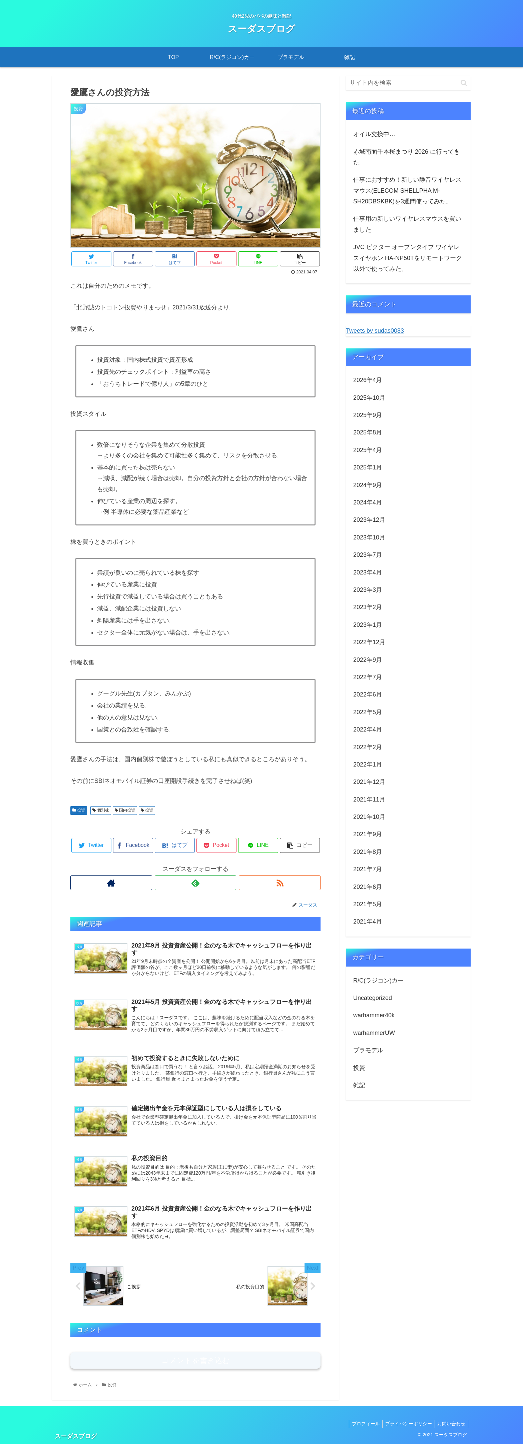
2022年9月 (367, 659)
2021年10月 (369, 817)
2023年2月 (367, 607)
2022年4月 (367, 729)
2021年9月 (367, 834)
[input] (408, 83)
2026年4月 (367, 380)
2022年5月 (367, 712)
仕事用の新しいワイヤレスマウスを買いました (407, 224)
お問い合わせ (451, 1426)
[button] (464, 83)
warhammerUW (374, 1033)
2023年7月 (367, 554)
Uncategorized (372, 998)
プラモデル (368, 1050)
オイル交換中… (374, 134)
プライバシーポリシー (406, 1426)
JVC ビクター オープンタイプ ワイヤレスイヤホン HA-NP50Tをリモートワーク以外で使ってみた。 (407, 258)
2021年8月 (367, 852)
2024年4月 (367, 502)
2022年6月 (367, 694)
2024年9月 (367, 485)
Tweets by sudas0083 (375, 330)
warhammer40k (374, 1015)
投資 (78, 810)
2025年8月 (367, 432)
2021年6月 (367, 887)
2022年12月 (369, 642)
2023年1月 (367, 624)
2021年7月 (367, 869)
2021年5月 (367, 904)
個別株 (100, 810)
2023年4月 (367, 572)
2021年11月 (369, 799)
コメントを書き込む (195, 1363)
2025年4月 (367, 450)
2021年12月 (369, 782)
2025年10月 (369, 397)
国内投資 (125, 810)
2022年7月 (367, 677)
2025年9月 (367, 415)
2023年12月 (369, 519)
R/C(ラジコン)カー (378, 980)
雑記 (359, 1085)
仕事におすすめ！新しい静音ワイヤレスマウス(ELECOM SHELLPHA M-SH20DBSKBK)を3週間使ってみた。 (407, 190)
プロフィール (362, 1426)
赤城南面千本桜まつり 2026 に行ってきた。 (406, 157)
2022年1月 (367, 764)
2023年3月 (367, 589)
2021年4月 (367, 921)
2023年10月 (369, 537)
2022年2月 (367, 747)
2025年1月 (367, 467)
